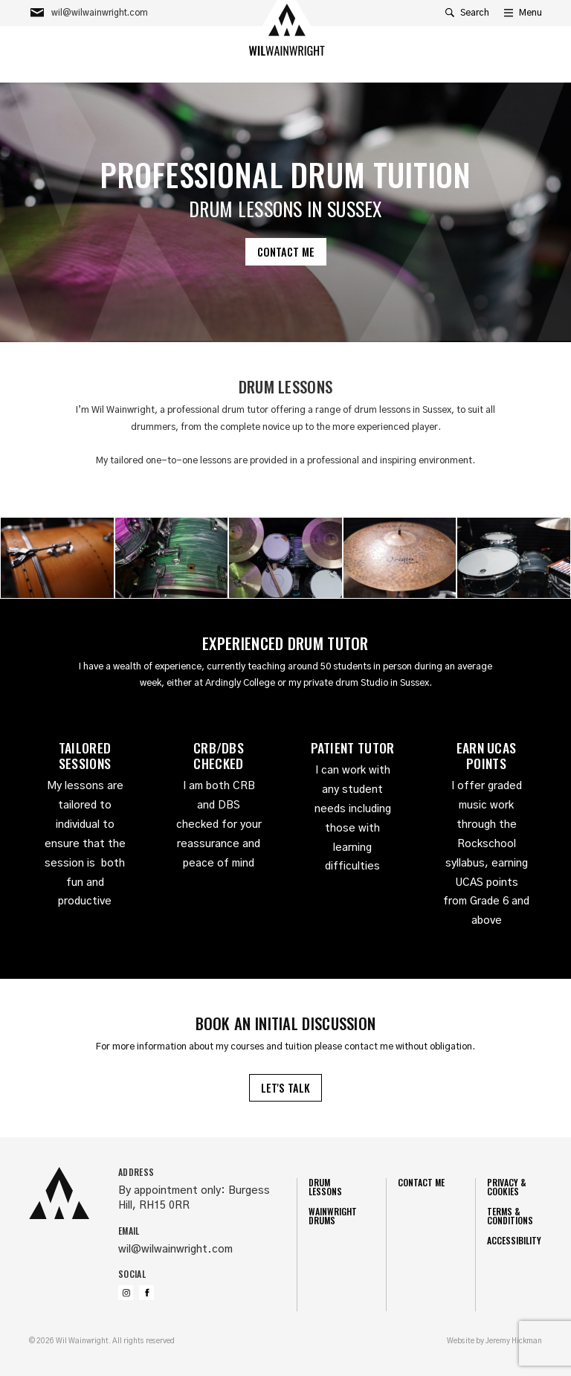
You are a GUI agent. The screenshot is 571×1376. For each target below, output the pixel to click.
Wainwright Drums (333, 1215)
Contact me (285, 252)
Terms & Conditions (510, 1215)
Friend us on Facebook (146, 1292)
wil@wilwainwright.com (175, 1249)
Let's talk (285, 1088)
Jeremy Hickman (513, 1341)
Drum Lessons (325, 1186)
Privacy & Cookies (506, 1186)
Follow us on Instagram (125, 1292)
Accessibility (514, 1240)
